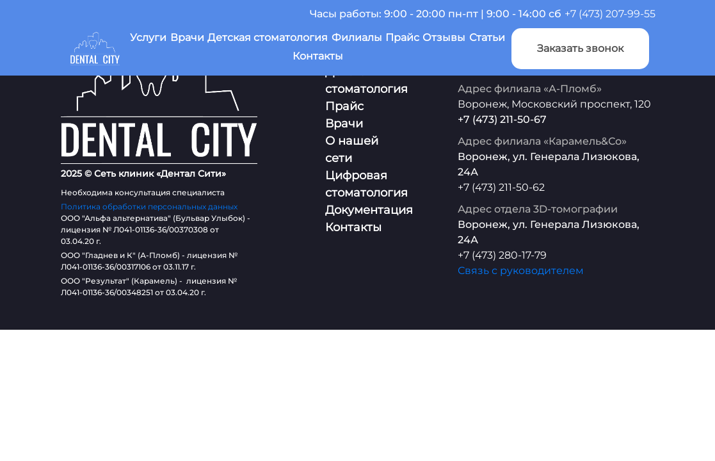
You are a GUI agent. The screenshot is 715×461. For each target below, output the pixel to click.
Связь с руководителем (521, 270)
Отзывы (443, 37)
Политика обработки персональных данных (149, 206)
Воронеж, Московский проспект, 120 (554, 104)
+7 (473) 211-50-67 (502, 119)
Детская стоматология (267, 37)
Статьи (487, 37)
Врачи (187, 37)
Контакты (318, 56)
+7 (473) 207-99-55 (610, 14)
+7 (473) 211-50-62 (501, 187)
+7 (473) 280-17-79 (502, 255)
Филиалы (357, 37)
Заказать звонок (580, 48)
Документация (369, 210)
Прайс (402, 37)
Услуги (148, 37)
